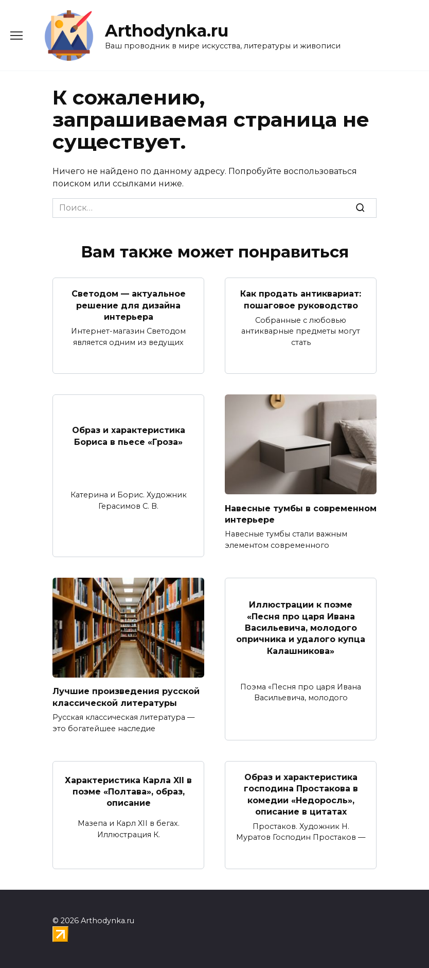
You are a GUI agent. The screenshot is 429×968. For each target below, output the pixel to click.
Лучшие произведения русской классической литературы (126, 696)
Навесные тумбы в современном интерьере (301, 513)
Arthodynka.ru (166, 31)
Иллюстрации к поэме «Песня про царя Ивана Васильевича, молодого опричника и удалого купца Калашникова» (300, 628)
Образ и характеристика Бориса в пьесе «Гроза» (128, 435)
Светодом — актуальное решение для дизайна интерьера (129, 305)
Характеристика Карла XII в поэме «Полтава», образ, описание (128, 791)
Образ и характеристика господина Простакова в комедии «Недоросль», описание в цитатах (301, 794)
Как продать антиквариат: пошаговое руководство (300, 299)
